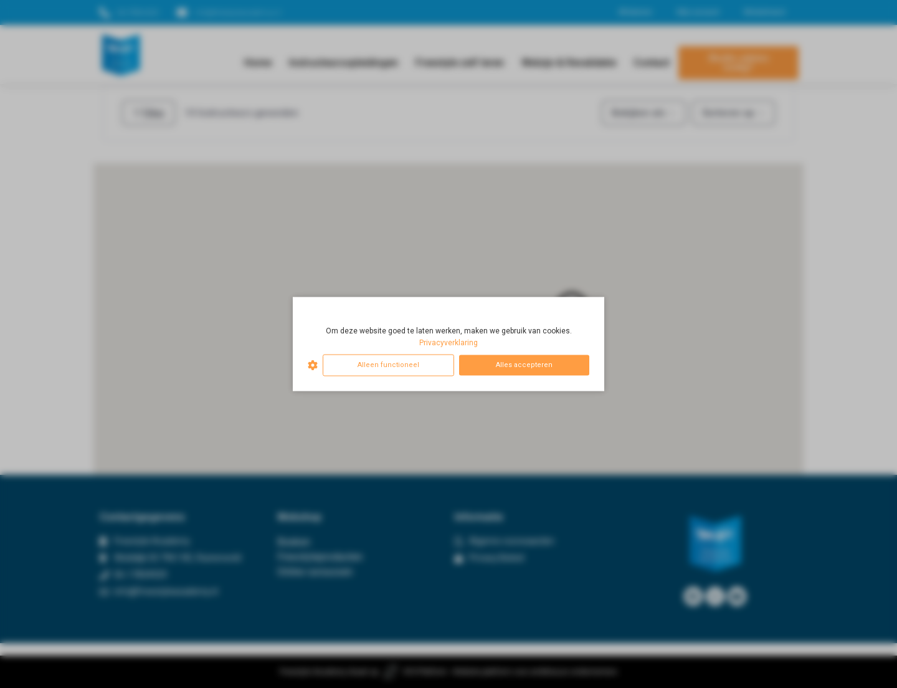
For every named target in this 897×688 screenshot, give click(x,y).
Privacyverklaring (448, 342)
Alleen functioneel (388, 365)
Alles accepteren (524, 365)
